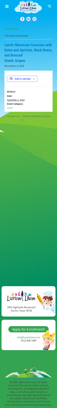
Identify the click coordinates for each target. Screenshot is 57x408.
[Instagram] (34, 19)
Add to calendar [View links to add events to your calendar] (23, 79)
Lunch (10, 108)
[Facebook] (22, 19)
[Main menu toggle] (7, 6)
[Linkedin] (28, 19)
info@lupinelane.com (28, 337)
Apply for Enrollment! (28, 329)
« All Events (11, 29)
